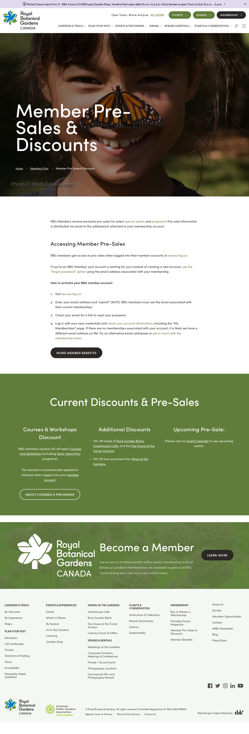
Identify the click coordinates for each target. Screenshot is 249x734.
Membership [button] (229, 15)
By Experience (13, 618)
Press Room (219, 640)
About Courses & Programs (49, 494)
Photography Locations (102, 668)
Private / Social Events (101, 662)
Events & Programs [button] (129, 26)
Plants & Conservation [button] (212, 26)
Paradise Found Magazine (180, 622)
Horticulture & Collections (144, 615)
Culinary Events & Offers (102, 633)
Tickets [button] (177, 15)
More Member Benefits (76, 353)
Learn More (217, 555)
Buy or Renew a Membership (180, 613)
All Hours (157, 14)
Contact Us (150, 714)
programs (159, 221)
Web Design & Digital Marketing (220, 713)
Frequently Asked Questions (15, 675)
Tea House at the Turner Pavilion (103, 625)
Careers (217, 622)
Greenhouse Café (105, 446)
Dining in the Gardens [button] (103, 605)
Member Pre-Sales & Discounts (184, 631)
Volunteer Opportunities (226, 616)
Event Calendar (198, 441)
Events (50, 612)
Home (19, 168)
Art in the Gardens (57, 630)
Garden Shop (54, 642)
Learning (51, 636)
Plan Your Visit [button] (99, 26)
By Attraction (12, 612)
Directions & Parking (17, 656)
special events (135, 221)
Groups (9, 650)
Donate (216, 610)
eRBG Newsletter (222, 628)
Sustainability (137, 633)
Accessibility (12, 668)
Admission (11, 638)
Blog (215, 634)
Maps (8, 624)
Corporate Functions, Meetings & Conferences (103, 654)
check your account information (130, 323)
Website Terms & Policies (98, 714)
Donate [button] (201, 15)
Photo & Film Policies (128, 714)
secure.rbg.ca (177, 255)
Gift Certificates (14, 644)
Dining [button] (154, 26)
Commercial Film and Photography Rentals (101, 675)
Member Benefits (181, 639)
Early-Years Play (68, 454)
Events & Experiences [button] (61, 605)
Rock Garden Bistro (130, 441)
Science (134, 627)
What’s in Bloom (56, 618)
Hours (8, 662)
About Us (217, 604)
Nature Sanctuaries (141, 621)
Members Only (39, 168)
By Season (52, 624)
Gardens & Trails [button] (70, 26)
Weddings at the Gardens (104, 647)
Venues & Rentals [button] (176, 26)
